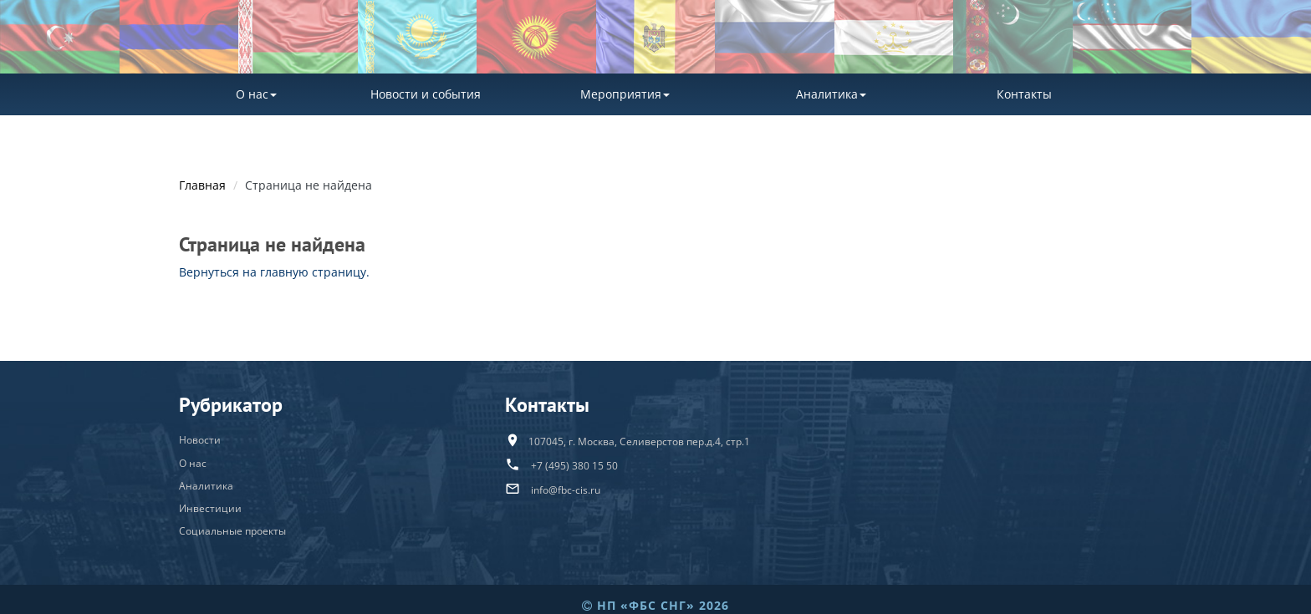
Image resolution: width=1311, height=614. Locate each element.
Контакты (1024, 94)
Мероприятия (625, 94)
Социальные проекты (232, 531)
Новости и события (425, 94)
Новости (200, 440)
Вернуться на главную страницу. (274, 272)
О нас (256, 94)
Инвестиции (210, 508)
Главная (202, 185)
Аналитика (831, 94)
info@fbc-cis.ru (565, 490)
